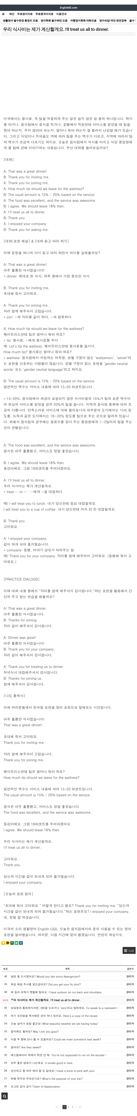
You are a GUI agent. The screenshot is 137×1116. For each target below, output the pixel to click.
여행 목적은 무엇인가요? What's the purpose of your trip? (47, 1078)
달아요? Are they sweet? (26, 1047)
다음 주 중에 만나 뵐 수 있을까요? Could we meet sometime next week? (56, 1039)
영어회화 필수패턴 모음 (54, 20)
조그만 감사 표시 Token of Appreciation (35, 1086)
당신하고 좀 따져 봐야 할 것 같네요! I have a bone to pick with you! (52, 1071)
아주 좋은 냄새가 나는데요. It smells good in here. (42, 1063)
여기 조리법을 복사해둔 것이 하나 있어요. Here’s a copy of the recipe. (54, 1016)
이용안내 (61, 13)
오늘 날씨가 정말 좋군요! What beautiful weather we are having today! (54, 1023)
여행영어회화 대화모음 (83, 20)
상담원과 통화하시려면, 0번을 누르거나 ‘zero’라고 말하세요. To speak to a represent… (65, 1008)
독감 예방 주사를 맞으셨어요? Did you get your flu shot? (46, 984)
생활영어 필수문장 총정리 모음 (20, 20)
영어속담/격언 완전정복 (112, 20)
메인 (11, 13)
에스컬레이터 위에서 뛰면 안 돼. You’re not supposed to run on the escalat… (59, 1055)
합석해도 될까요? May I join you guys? (35, 1031)
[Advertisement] (68, 58)
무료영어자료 (25, 13)
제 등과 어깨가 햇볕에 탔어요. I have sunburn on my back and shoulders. (56, 992)
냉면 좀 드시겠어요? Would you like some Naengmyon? (45, 976)
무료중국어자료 (44, 13)
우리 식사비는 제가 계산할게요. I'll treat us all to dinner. (45, 1000)
